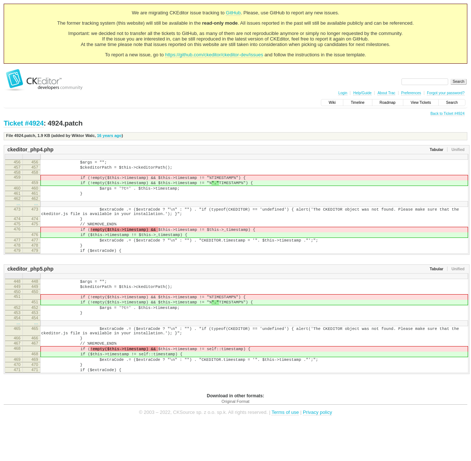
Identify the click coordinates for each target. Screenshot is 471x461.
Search (452, 103)
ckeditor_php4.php (30, 149)
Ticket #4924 (24, 123)
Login (342, 93)
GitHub (233, 12)
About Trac (386, 93)
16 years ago (109, 135)
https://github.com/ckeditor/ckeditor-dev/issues (214, 54)
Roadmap (388, 103)
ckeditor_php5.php (30, 288)
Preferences (411, 93)
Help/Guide (362, 93)
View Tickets (421, 103)
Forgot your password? (445, 93)
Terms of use (285, 450)
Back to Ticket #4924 (448, 114)
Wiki (332, 103)
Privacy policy (317, 450)
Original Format (235, 439)
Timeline (357, 103)
